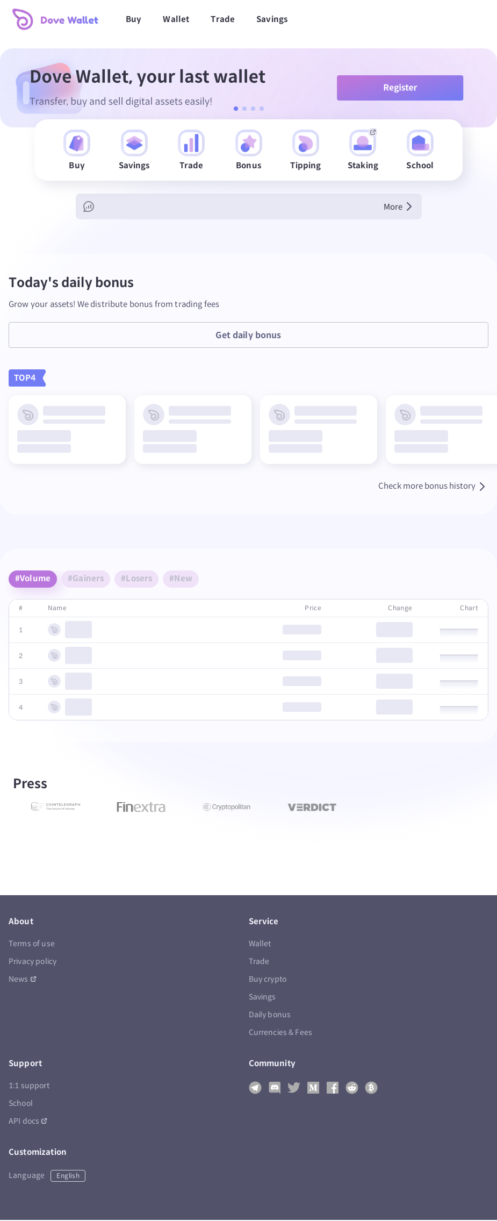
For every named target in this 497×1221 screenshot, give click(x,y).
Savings (271, 19)
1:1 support (29, 1086)
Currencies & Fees (281, 1033)
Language (47, 1177)
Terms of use (32, 944)
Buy (133, 19)
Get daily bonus (248, 336)
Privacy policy (32, 962)
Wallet (176, 19)
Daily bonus (270, 1015)
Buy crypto (268, 980)
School (21, 1104)
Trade (223, 19)
